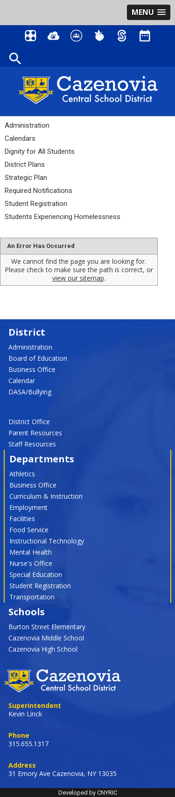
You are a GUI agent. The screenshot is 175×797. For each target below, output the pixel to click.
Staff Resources (32, 444)
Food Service (29, 529)
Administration (27, 125)
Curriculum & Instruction (46, 496)
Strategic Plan (26, 177)
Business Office (32, 369)
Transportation (32, 596)
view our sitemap (78, 278)
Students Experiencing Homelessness (62, 217)
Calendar (21, 380)
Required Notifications (38, 190)
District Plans (25, 164)
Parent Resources (35, 432)
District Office (29, 421)
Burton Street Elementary (46, 626)
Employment (28, 507)
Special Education (35, 574)
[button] (148, 12)
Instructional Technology (46, 540)
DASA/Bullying (29, 391)
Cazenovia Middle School (46, 637)
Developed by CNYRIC (87, 792)
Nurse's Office (30, 563)
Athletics (22, 473)
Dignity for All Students (40, 151)
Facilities (22, 518)
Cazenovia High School (42, 649)
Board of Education (37, 358)
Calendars (20, 138)
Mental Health (30, 552)
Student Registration (36, 203)
